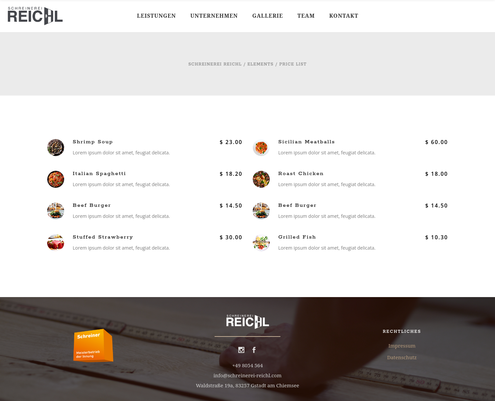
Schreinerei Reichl (215, 64)
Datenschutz (401, 357)
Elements (260, 64)
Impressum (401, 345)
